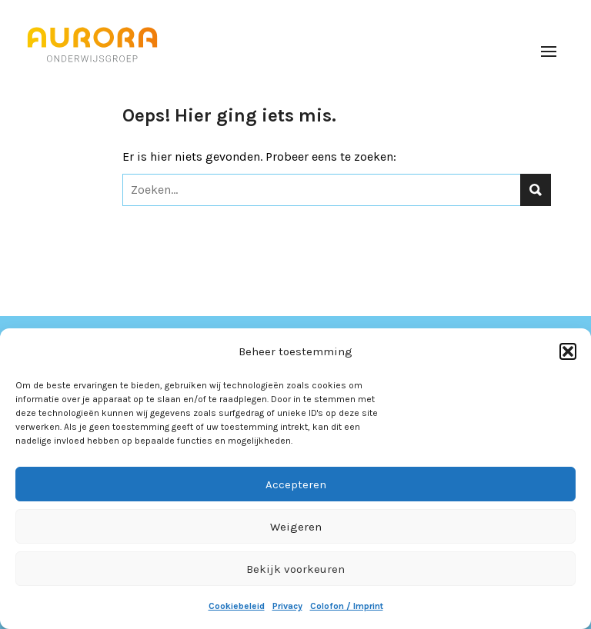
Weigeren (296, 527)
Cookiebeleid (237, 606)
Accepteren (295, 484)
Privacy (287, 606)
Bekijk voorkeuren (295, 569)
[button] (568, 351)
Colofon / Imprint (346, 606)
